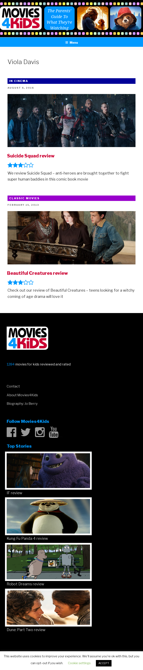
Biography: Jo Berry (22, 404)
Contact (13, 386)
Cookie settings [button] (79, 663)
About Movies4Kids (22, 395)
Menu (71, 42)
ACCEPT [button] (103, 663)
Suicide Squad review (31, 156)
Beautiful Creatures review (37, 273)
